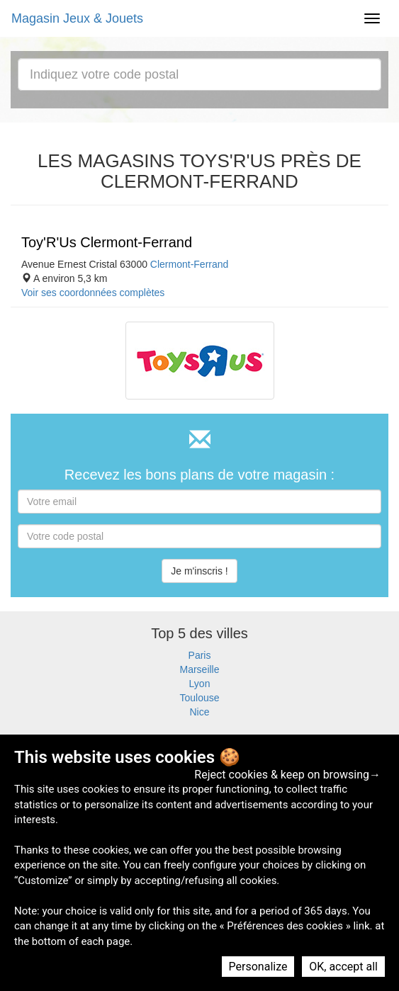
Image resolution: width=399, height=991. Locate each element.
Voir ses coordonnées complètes (92, 292)
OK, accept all (343, 966)
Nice (199, 712)
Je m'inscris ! (199, 571)
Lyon (199, 683)
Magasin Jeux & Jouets (77, 18)
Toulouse (199, 697)
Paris (200, 655)
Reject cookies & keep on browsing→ (287, 774)
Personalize (258, 966)
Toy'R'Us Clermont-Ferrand (106, 242)
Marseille (199, 669)
